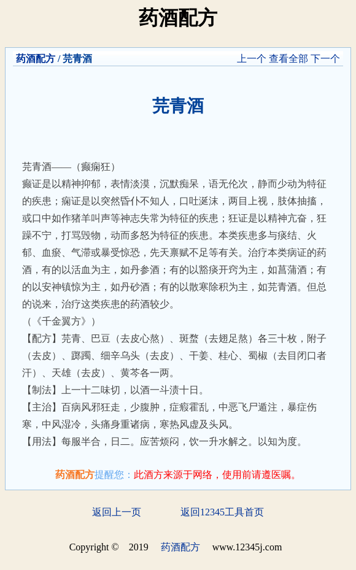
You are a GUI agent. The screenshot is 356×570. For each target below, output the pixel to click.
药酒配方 (35, 58)
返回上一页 (116, 512)
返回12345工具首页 (222, 512)
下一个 (325, 58)
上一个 (251, 58)
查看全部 (288, 58)
